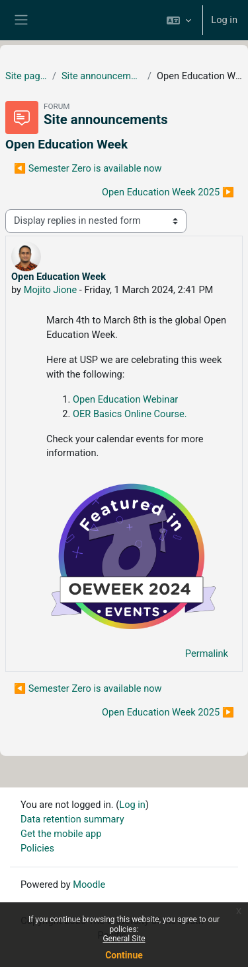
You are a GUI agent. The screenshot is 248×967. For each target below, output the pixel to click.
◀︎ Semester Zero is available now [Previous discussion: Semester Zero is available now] (88, 168)
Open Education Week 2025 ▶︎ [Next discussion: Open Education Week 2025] (168, 192)
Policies (37, 848)
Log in (224, 20)
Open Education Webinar (125, 399)
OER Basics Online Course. (130, 414)
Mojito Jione (50, 290)
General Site (124, 938)
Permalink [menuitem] (206, 653)
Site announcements (102, 76)
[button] (179, 20)
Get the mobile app (61, 834)
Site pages (26, 76)
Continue (124, 955)
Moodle (89, 884)
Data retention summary (72, 819)
